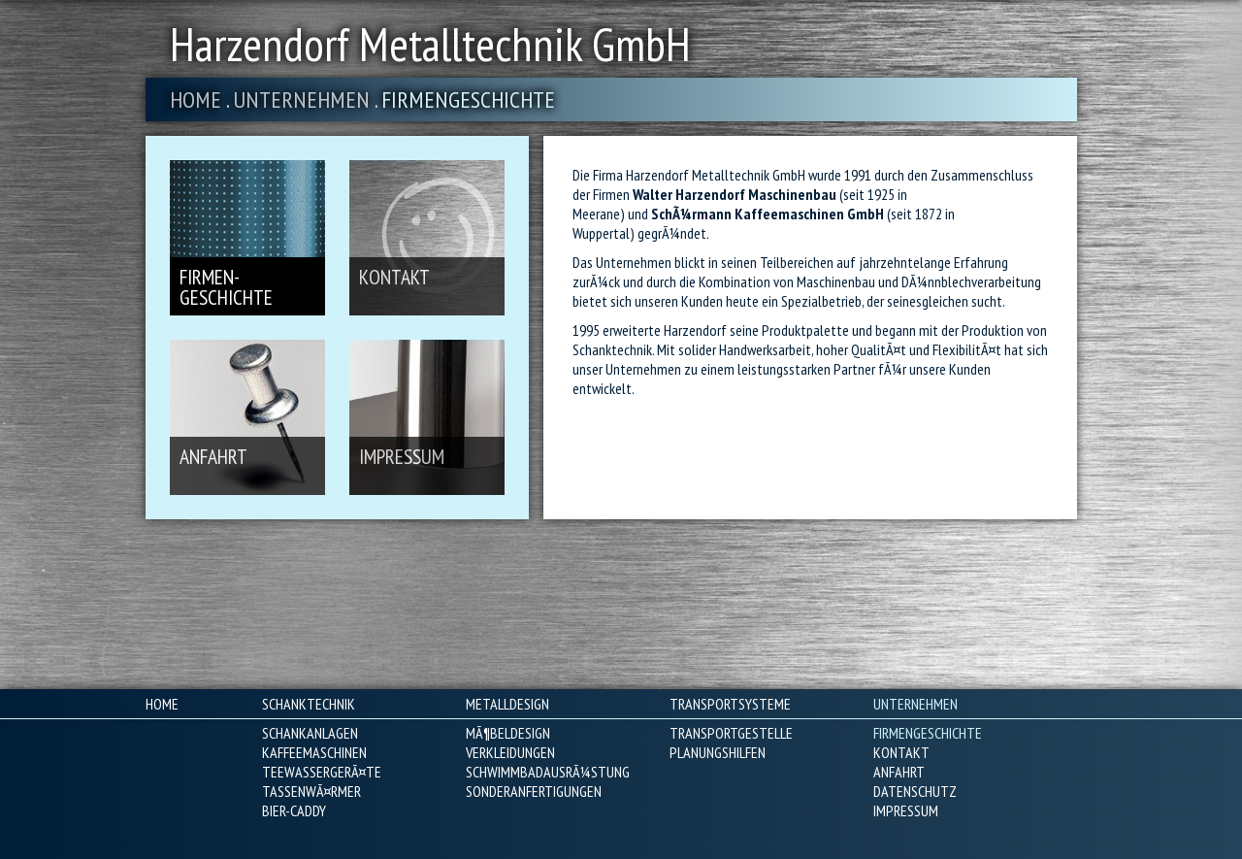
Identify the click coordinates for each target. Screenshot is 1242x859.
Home (195, 99)
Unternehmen (301, 99)
